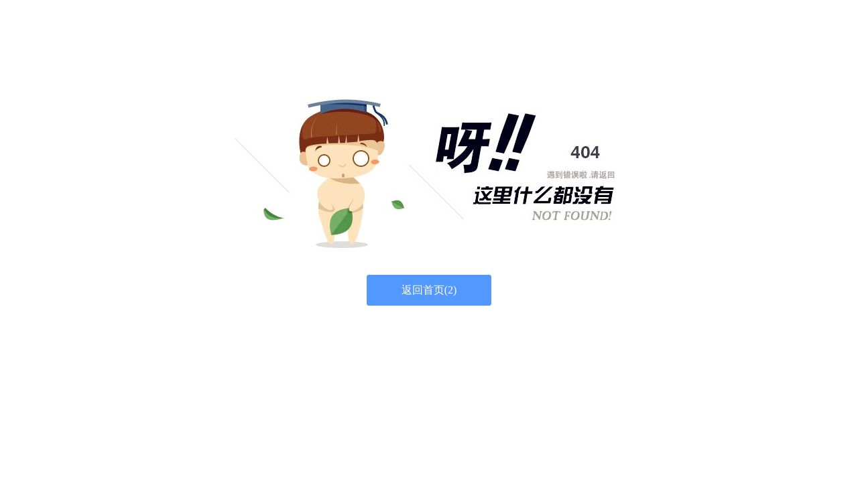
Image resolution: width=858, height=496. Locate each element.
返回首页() (429, 290)
